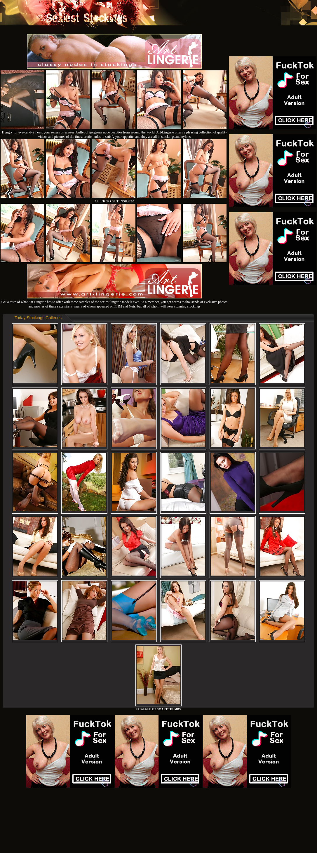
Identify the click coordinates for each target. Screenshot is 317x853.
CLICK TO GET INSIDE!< (114, 201)
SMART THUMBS (169, 709)
